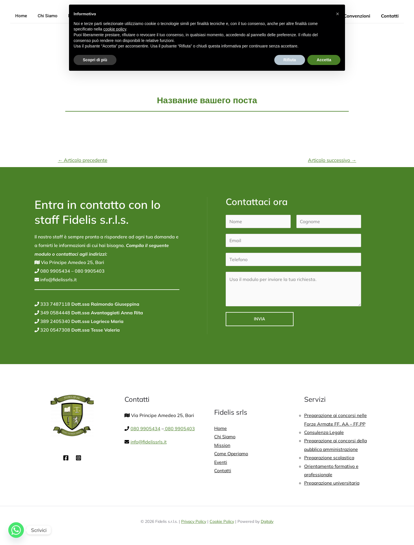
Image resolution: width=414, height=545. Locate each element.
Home (20, 16)
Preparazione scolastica (330, 458)
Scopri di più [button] (95, 60)
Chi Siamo (45, 16)
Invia (259, 319)
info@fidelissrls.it (58, 279)
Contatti (390, 16)
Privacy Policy (193, 522)
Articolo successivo (332, 160)
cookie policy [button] (114, 29)
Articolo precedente (82, 160)
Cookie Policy (222, 522)
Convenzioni (359, 16)
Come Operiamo (231, 454)
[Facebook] (66, 458)
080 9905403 (89, 271)
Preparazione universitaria (332, 484)
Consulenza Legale (324, 432)
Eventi (220, 462)
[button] (337, 13)
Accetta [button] (324, 60)
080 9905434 (54, 271)
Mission (222, 445)
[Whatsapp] (16, 530)
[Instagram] (78, 458)
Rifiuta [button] (289, 60)
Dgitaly (267, 522)
